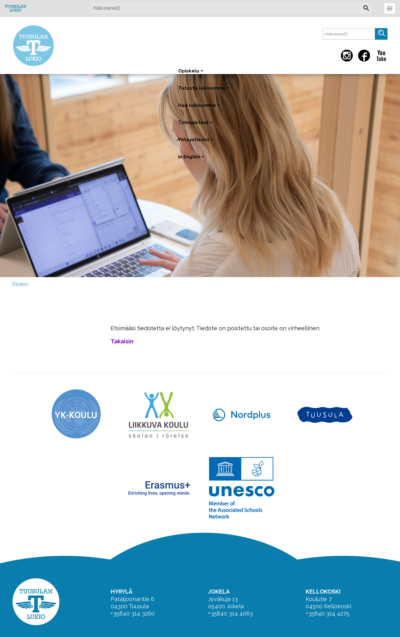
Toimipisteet (196, 125)
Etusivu (20, 284)
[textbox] (349, 34)
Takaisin (122, 341)
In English (191, 160)
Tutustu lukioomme (204, 91)
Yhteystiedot (196, 142)
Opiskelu (191, 74)
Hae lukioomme (199, 108)
